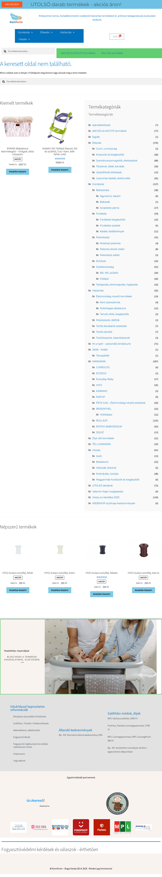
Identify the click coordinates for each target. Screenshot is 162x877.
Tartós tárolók (104, 331)
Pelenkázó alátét (110, 255)
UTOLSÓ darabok (102, 485)
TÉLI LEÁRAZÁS (101, 444)
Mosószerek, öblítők (108, 320)
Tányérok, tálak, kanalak (110, 166)
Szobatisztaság (105, 267)
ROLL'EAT (102, 420)
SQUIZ (100, 432)
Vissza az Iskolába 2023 (105, 497)
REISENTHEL (103, 408)
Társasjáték (102, 355)
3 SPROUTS (103, 367)
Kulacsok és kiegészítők (110, 154)
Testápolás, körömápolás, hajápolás (117, 284)
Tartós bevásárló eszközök (111, 326)
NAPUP (100, 396)
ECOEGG (101, 373)
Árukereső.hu (44, 806)
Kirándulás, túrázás (107, 473)
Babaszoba (102, 190)
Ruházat (101, 261)
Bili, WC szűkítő (109, 272)
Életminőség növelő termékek (114, 296)
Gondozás (25, 32)
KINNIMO (101, 391)
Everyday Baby (105, 379)
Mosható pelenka (110, 243)
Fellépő (104, 278)
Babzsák (105, 202)
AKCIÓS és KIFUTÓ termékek (78, 53)
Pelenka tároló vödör (112, 249)
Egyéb (96, 137)
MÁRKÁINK (99, 361)
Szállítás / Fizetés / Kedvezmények (31, 723)
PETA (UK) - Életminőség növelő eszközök (120, 402)
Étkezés (46, 32)
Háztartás (67, 32)
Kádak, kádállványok (112, 231)
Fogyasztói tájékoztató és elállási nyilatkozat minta (30, 745)
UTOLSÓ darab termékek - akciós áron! (76, 4)
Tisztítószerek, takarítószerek (113, 337)
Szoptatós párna (109, 207)
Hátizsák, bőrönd (106, 467)
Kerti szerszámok (110, 302)
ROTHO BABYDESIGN (109, 426)
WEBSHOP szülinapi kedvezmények (113, 503)
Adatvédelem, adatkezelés (26, 730)
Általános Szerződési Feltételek (29, 716)
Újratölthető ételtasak (109, 172)
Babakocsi (102, 461)
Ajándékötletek (101, 125)
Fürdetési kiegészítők (112, 219)
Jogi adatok (19, 760)
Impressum (19, 753)
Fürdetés (101, 213)
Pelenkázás (103, 237)
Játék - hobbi (100, 349)
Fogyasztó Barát (21, 737)
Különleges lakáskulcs (113, 308)
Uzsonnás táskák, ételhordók (113, 178)
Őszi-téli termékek (112, 53)
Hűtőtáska (106, 414)
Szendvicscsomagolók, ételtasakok (116, 160)
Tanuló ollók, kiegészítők (114, 314)
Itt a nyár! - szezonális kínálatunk (111, 343)
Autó (99, 456)
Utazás (24, 39)
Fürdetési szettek (110, 225)
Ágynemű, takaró (110, 196)
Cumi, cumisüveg (106, 148)
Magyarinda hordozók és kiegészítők (117, 479)
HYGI (99, 385)
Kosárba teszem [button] (17, 171)
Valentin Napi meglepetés (107, 491)
